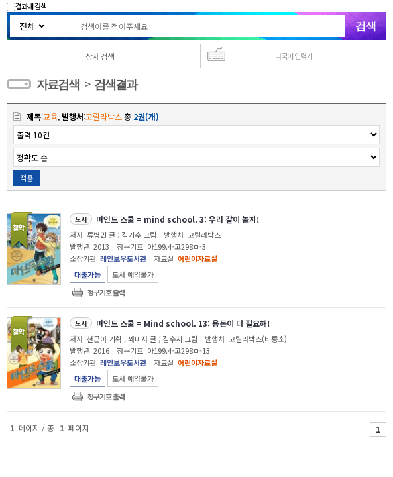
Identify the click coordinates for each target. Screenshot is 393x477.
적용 (26, 177)
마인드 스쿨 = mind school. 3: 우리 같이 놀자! (177, 219)
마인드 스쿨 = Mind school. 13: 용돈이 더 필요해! (183, 323)
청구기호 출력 (106, 292)
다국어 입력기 (293, 55)
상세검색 (100, 56)
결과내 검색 (26, 6)
